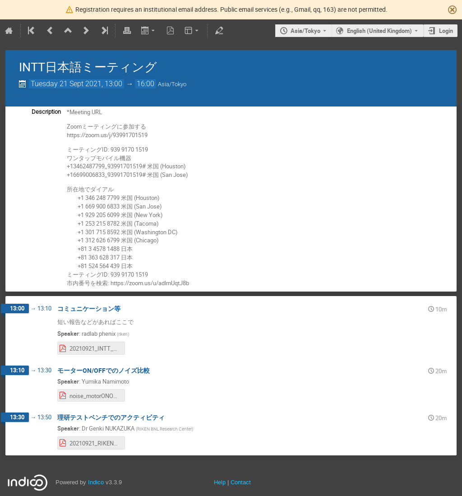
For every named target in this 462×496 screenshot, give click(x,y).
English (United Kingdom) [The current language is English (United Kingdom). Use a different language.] (379, 31)
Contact (241, 482)
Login (446, 31)
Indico (96, 482)
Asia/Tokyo (305, 31)
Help (220, 482)
